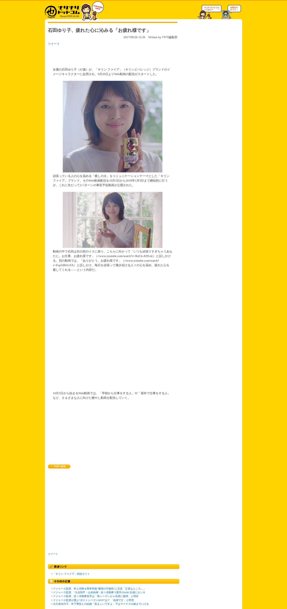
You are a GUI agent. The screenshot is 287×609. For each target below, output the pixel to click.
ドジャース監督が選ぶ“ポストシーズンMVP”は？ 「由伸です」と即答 (93, 600)
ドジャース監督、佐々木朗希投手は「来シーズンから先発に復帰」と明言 (96, 596)
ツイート (54, 43)
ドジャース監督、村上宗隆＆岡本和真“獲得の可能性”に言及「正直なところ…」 (99, 588)
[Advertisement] (99, 55)
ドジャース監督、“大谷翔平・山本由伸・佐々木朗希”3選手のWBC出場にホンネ (99, 592)
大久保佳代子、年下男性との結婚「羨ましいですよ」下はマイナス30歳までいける (101, 604)
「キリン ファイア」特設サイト (71, 574)
